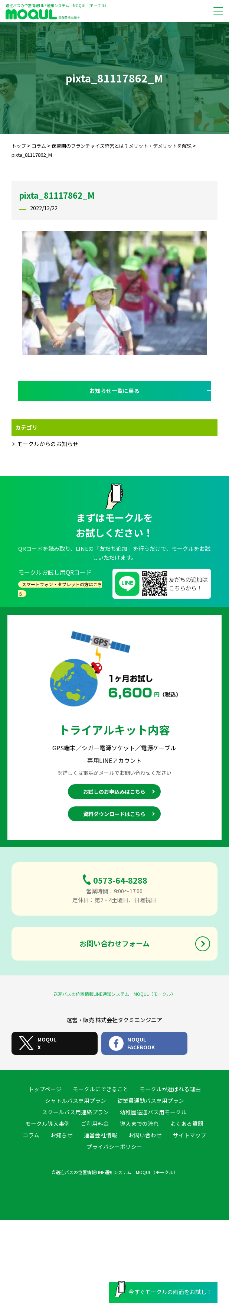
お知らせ (61, 1135)
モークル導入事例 (47, 1123)
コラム (31, 1135)
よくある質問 (186, 1123)
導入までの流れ (139, 1123)
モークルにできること (100, 1089)
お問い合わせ (145, 1135)
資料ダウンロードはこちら (114, 814)
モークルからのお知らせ (47, 444)
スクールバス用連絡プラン (75, 1112)
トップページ (45, 1089)
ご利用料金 (95, 1123)
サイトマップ (189, 1135)
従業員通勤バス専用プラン (150, 1100)
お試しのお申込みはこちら (114, 792)
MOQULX (46, 1043)
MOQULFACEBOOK (141, 1043)
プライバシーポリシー (114, 1146)
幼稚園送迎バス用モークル (153, 1112)
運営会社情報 (100, 1135)
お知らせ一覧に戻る (114, 390)
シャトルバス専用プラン (75, 1100)
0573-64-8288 (120, 880)
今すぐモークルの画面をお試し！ (163, 1289)
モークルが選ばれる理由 (170, 1089)
